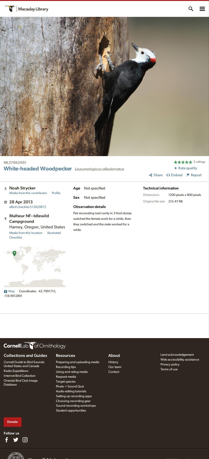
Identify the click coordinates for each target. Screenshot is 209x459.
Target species (66, 381)
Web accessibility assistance (180, 359)
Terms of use (169, 369)
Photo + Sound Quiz (70, 386)
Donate (12, 422)
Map (9, 291)
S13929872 (27, 207)
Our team (114, 367)
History (113, 362)
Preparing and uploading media (77, 362)
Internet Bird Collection (19, 375)
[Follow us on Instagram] (25, 440)
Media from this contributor (28, 193)
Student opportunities (71, 410)
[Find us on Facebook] (6, 440)
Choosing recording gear (73, 401)
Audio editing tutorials (71, 391)
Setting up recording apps (74, 396)
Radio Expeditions (16, 371)
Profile (56, 193)
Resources (65, 356)
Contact (113, 372)
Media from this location (25, 233)
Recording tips (66, 367)
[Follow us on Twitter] (16, 440)
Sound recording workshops (76, 405)
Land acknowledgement (177, 354)
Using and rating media (72, 372)
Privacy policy (170, 364)
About (114, 356)
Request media (66, 376)
